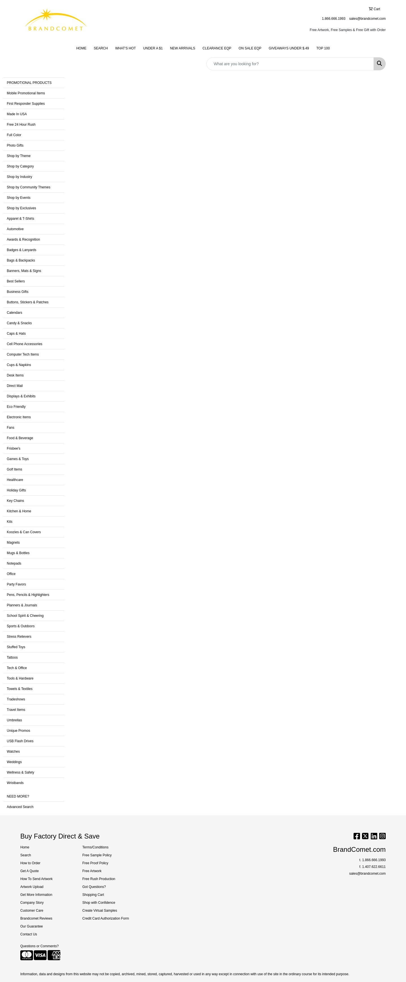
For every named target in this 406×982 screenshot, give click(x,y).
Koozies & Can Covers (24, 532)
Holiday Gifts (16, 490)
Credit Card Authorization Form (105, 918)
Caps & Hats (16, 334)
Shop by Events (18, 198)
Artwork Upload (31, 887)
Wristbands (15, 783)
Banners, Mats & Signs (24, 271)
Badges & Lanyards (21, 250)
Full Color (14, 135)
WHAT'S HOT (125, 48)
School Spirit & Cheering (25, 616)
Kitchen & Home (19, 511)
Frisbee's (13, 448)
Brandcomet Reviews (36, 918)
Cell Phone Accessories (24, 344)
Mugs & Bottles (18, 553)
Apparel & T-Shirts (20, 219)
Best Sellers (16, 281)
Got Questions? (94, 887)
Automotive (15, 229)
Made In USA (17, 114)
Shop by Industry (19, 177)
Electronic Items (19, 417)
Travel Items (16, 710)
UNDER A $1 (153, 48)
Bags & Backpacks (21, 260)
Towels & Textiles (19, 689)
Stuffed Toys (16, 647)
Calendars (14, 313)
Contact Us (28, 934)
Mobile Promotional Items (26, 93)
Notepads (14, 563)
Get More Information (36, 895)
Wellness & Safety (20, 772)
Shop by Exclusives (21, 208)
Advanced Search (20, 807)
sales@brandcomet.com (367, 19)
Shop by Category (20, 166)
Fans (10, 428)
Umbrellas (14, 720)
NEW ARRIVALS (182, 48)
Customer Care (31, 911)
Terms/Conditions (95, 847)
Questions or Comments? (39, 946)
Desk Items (15, 375)
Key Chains (15, 501)
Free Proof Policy (95, 863)
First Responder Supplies (26, 104)
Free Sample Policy (97, 855)
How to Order (30, 863)
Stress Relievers (19, 637)
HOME (81, 48)
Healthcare (15, 480)
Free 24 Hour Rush (21, 125)
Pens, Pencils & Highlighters (28, 595)
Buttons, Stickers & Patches (27, 302)
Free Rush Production (98, 879)
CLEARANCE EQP (216, 48)
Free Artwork (92, 871)
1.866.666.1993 (333, 19)
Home (24, 847)
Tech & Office (17, 668)
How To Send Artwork (36, 879)
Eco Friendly (16, 407)
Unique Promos (18, 731)
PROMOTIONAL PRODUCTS (29, 83)
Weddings (14, 762)
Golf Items (14, 469)
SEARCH (101, 48)
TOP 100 (323, 48)
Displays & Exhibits (21, 396)
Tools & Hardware (20, 678)
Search (25, 855)
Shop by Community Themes (28, 187)
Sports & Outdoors (21, 626)
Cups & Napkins (19, 365)
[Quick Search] (290, 63)
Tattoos (12, 657)
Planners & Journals (22, 605)
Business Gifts (17, 292)
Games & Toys (18, 459)
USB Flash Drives (20, 741)
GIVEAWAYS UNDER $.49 (289, 48)
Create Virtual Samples (99, 911)
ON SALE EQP (250, 48)
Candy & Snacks (19, 323)
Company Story (32, 903)
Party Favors (16, 584)
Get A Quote (29, 871)
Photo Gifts (15, 145)
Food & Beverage (20, 438)
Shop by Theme (19, 156)
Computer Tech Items (23, 354)
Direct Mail (15, 386)
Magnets (13, 543)
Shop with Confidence (98, 903)
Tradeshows (16, 699)
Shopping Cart (93, 895)
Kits (9, 522)
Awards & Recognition (23, 239)
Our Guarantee (31, 926)
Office (11, 574)
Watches (13, 752)
